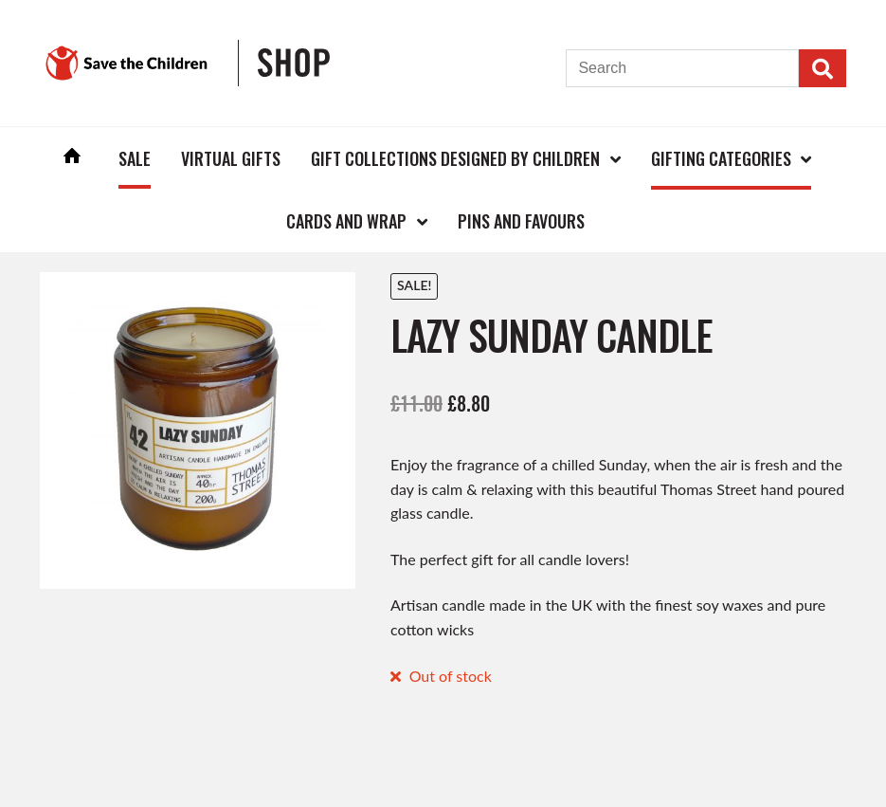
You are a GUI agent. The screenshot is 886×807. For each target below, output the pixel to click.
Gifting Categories (721, 158)
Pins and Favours (521, 221)
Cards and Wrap (346, 221)
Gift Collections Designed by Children (455, 158)
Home (72, 158)
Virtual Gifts (230, 158)
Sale (134, 158)
